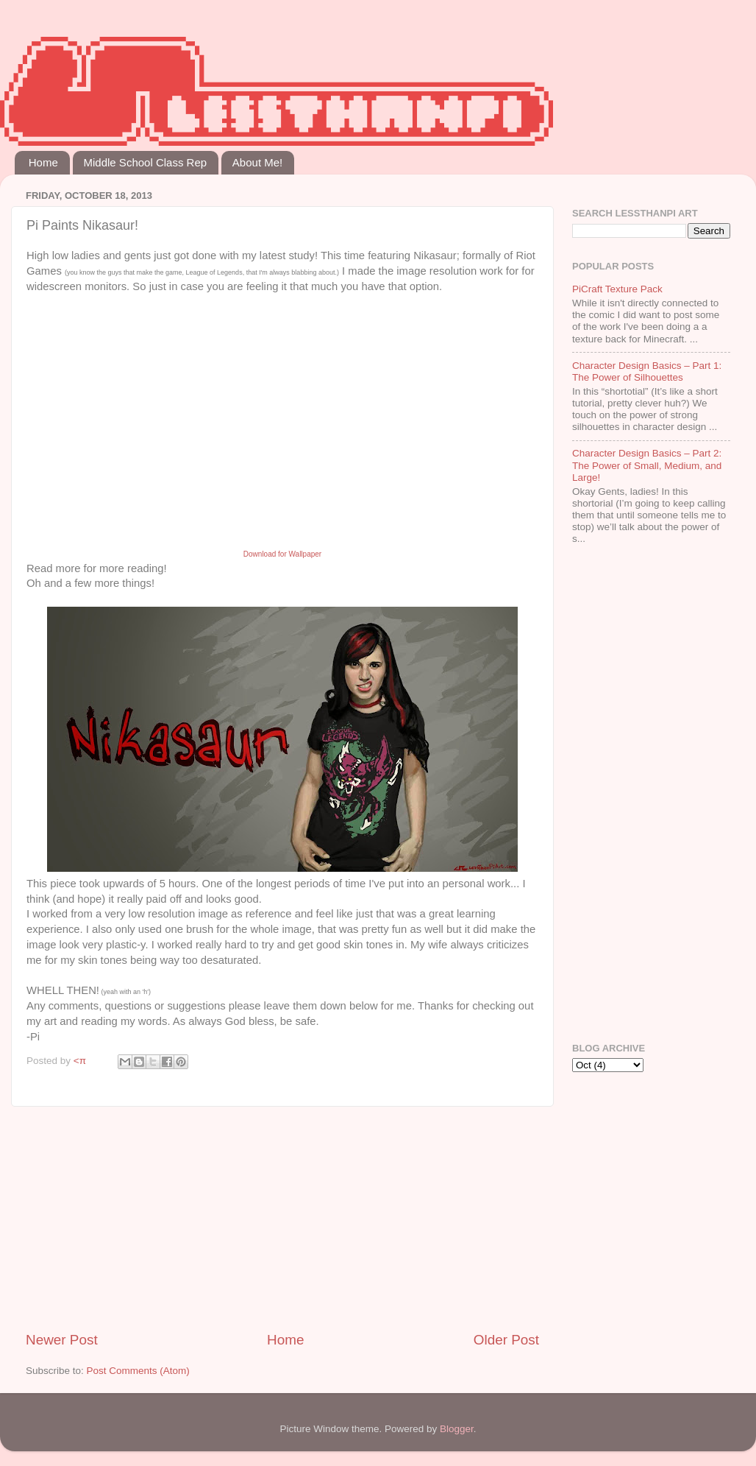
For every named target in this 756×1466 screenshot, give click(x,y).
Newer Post (62, 1339)
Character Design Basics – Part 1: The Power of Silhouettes (646, 371)
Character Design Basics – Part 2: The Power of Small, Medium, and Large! (646, 465)
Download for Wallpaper (282, 554)
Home (43, 162)
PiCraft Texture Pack (617, 289)
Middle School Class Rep (145, 162)
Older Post (506, 1339)
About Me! (257, 162)
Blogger (457, 1428)
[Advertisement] (282, 1219)
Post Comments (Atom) (138, 1370)
